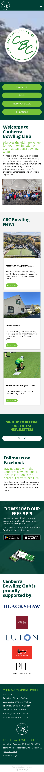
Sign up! (22, 438)
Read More (11, 285)
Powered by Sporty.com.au (22, 767)
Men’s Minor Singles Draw (20, 385)
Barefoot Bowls (22, 103)
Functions (22, 112)
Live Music (22, 87)
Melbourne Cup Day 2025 (20, 266)
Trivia (22, 95)
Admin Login (22, 769)
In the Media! (13, 325)
